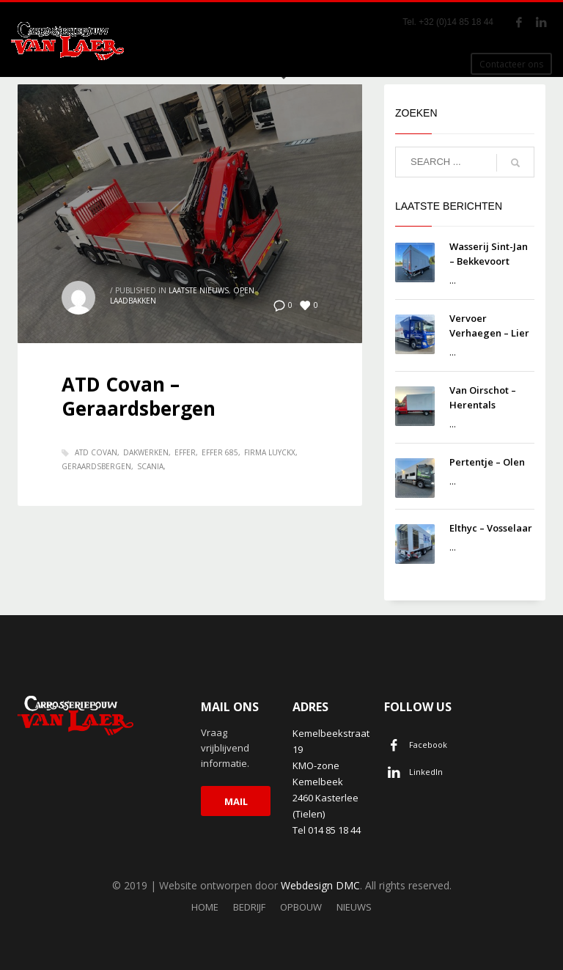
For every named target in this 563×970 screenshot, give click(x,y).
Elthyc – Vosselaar (490, 527)
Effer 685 (220, 452)
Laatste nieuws (199, 290)
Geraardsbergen (96, 466)
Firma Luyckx (269, 452)
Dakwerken (146, 452)
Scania (150, 466)
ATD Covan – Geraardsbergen (139, 396)
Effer (185, 452)
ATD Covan (96, 452)
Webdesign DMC (320, 885)
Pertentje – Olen (487, 462)
